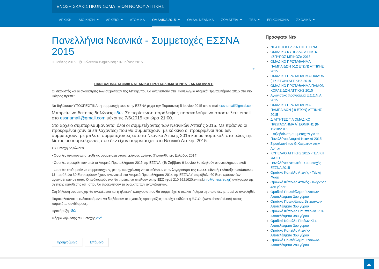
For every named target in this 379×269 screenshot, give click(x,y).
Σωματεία (231, 20)
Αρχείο (114, 20)
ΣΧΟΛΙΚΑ (305, 20)
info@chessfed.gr (217, 179)
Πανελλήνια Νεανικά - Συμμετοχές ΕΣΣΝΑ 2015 (145, 46)
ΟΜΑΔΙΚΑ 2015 (166, 20)
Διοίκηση (89, 20)
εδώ (119, 112)
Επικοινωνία (278, 20)
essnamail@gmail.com (236, 106)
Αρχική (65, 20)
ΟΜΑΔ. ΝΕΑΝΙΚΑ (200, 20)
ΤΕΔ (254, 20)
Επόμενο (96, 242)
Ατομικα (137, 20)
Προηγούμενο (67, 242)
